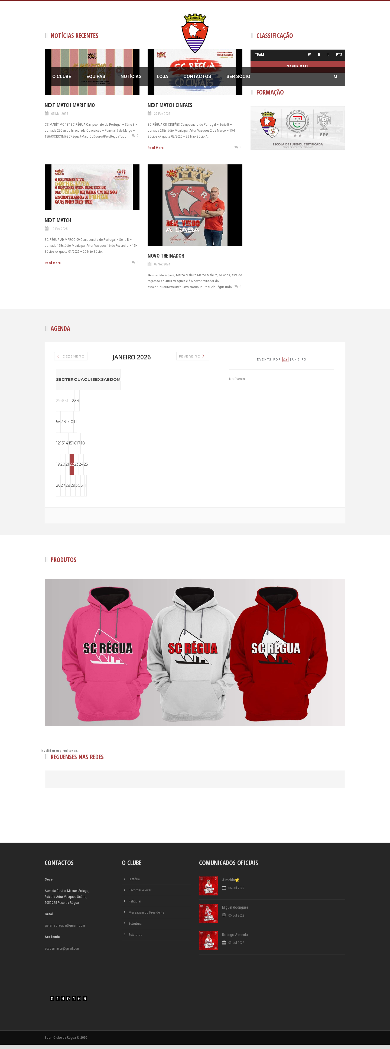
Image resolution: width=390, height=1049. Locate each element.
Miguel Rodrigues (235, 911)
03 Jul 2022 (236, 947)
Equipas (95, 76)
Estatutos (135, 939)
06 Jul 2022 (236, 892)
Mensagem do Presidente (146, 916)
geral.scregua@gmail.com (65, 930)
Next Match (58, 220)
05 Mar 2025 (59, 114)
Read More (156, 148)
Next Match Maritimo (70, 105)
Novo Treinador (166, 255)
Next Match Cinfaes (170, 105)
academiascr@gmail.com (62, 952)
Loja (162, 76)
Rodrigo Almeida (235, 939)
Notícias (131, 76)
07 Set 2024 (162, 264)
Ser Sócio (238, 76)
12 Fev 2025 (59, 229)
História (134, 883)
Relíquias (135, 905)
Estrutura (135, 927)
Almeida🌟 (230, 884)
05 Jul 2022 (236, 919)
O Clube (61, 76)
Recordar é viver (140, 894)
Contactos (197, 76)
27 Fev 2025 (162, 114)
